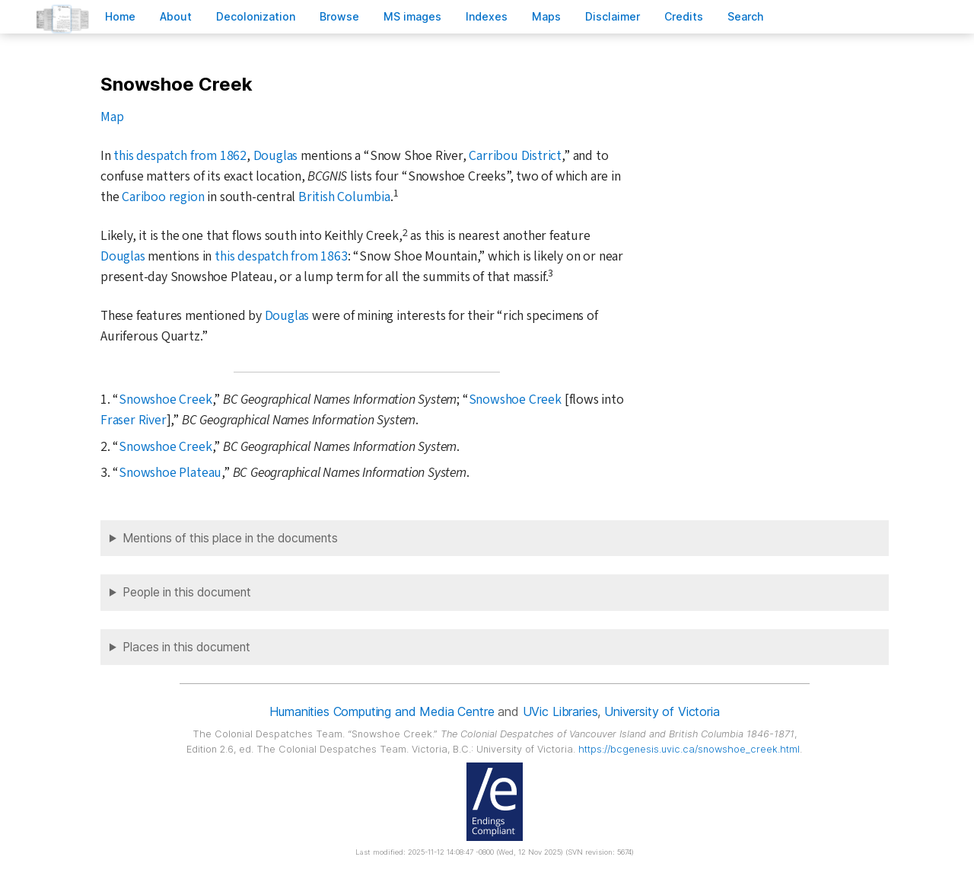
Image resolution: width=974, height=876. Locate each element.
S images (412, 16)
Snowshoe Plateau (170, 472)
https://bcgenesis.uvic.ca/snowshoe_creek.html (689, 749)
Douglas (275, 155)
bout (176, 16)
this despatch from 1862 (180, 155)
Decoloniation (255, 16)
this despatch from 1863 (281, 256)
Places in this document (186, 647)
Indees (487, 16)
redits (683, 16)
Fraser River (133, 420)
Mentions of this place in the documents (230, 538)
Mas (546, 16)
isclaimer (612, 16)
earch (745, 16)
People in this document (187, 592)
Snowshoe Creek (165, 399)
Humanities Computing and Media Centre (381, 711)
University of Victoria (661, 711)
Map (111, 116)
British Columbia (344, 196)
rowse (339, 16)
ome (120, 16)
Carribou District (515, 155)
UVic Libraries (560, 711)
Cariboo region (163, 196)
